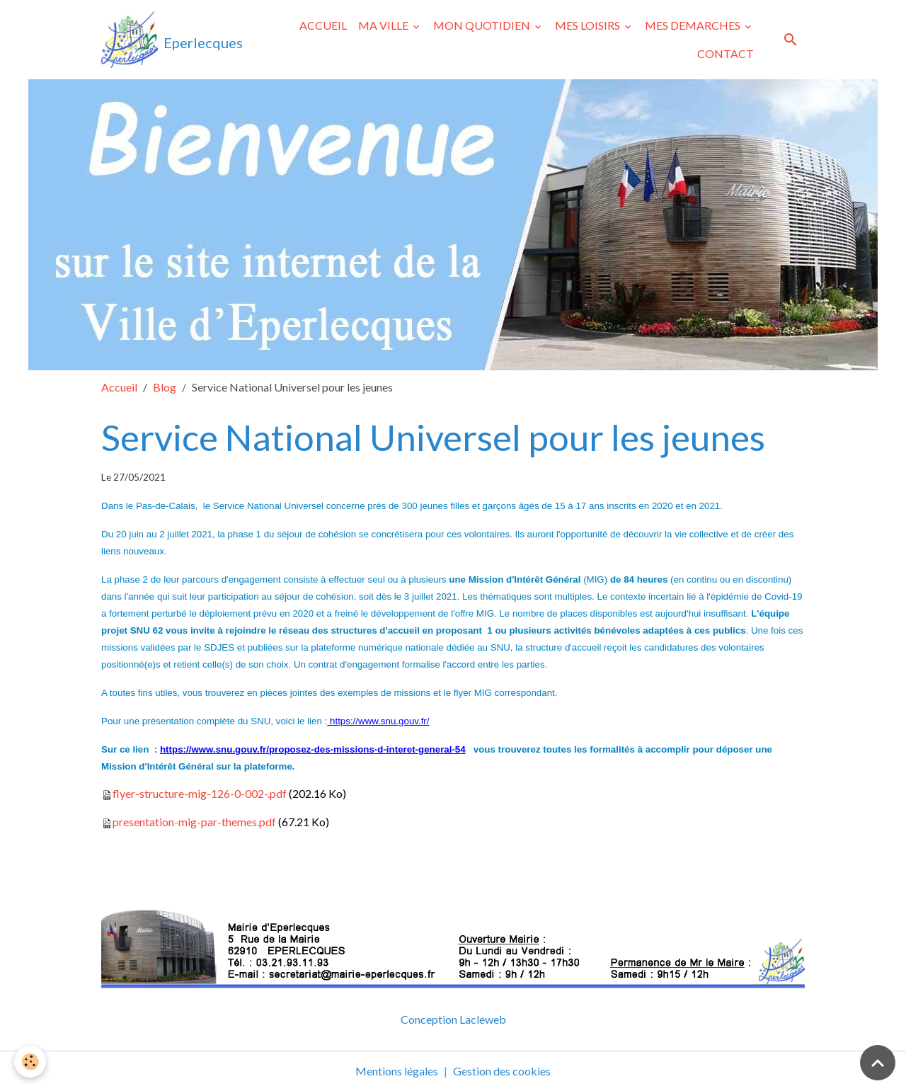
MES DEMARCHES (693, 25)
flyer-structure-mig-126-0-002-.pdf (200, 793)
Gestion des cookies (502, 1071)
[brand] (169, 39)
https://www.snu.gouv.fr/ (378, 721)
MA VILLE (384, 25)
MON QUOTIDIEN (482, 25)
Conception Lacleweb (453, 1019)
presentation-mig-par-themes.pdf (194, 821)
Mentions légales (396, 1071)
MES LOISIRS (588, 25)
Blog (164, 387)
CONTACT (725, 53)
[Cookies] (30, 1062)
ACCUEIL (323, 25)
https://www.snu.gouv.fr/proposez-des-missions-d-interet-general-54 (313, 749)
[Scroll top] (877, 1062)
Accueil (119, 387)
